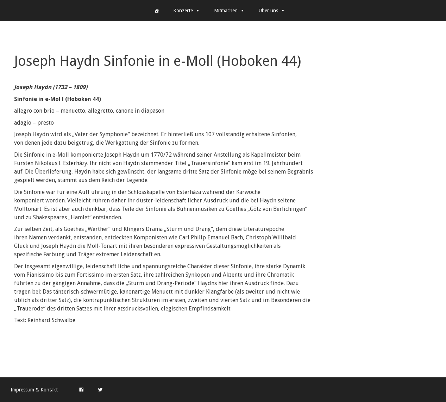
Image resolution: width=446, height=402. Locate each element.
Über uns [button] (272, 10)
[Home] (157, 10)
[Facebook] (81, 389)
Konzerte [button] (186, 10)
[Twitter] (100, 389)
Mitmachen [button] (229, 10)
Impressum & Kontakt (34, 389)
